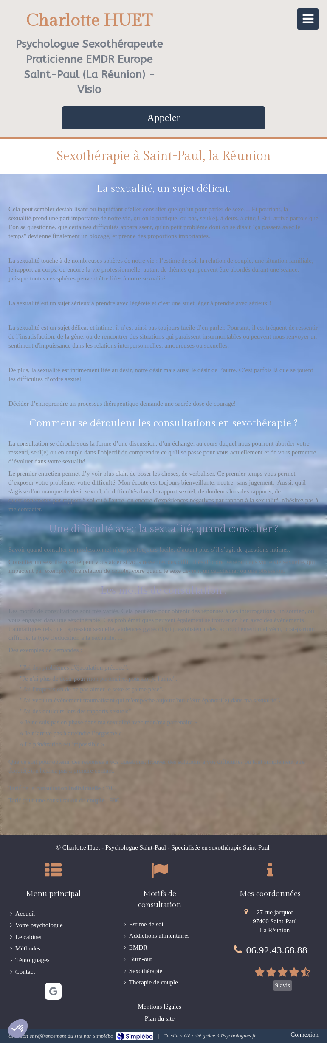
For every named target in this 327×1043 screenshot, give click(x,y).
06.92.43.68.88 (276, 950)
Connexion (304, 1034)
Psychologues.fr (238, 1035)
